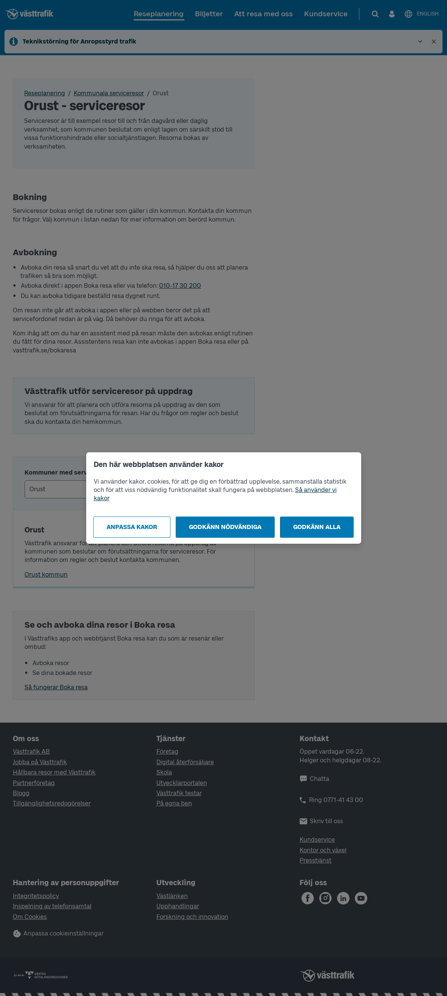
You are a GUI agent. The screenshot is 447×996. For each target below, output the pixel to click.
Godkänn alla (316, 527)
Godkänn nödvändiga (225, 527)
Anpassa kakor (132, 527)
